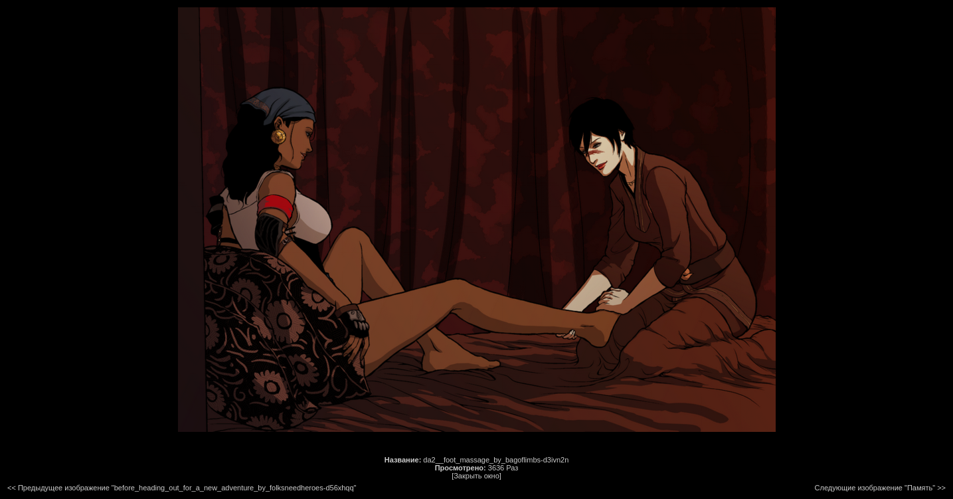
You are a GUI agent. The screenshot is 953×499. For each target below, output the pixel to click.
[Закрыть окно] (476, 476)
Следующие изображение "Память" (875, 488)
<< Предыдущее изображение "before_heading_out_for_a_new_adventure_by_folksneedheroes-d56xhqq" (182, 488)
